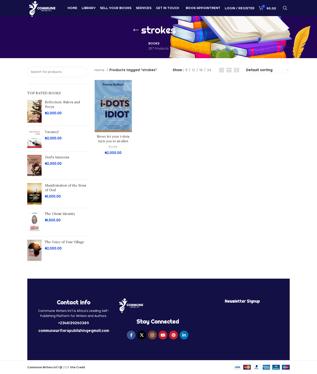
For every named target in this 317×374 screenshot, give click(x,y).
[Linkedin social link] (184, 335)
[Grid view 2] (221, 70)
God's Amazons (57, 157)
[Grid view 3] (229, 70)
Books (113, 147)
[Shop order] (268, 70)
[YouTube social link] (162, 335)
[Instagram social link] (152, 335)
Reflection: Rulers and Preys (62, 104)
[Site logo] (41, 9)
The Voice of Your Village (64, 242)
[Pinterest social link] (173, 335)
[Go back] (135, 30)
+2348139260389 (73, 323)
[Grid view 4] (236, 70)
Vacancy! (52, 132)
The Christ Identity (60, 214)
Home (100, 70)
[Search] (285, 10)
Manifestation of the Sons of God (65, 187)
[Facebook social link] (131, 335)
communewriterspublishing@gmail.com (73, 330)
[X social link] (141, 335)
